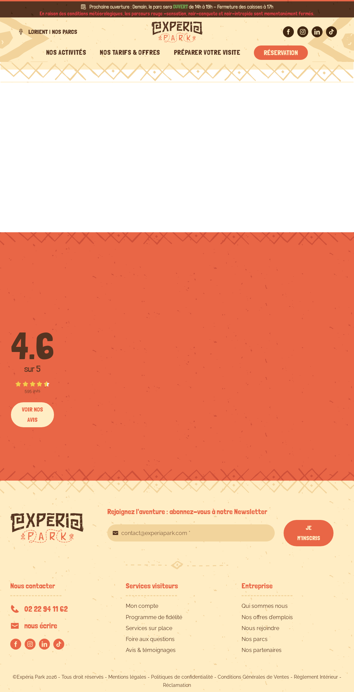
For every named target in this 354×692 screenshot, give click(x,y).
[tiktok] (331, 31)
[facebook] (288, 31)
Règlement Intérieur (316, 677)
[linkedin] (317, 31)
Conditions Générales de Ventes (253, 677)
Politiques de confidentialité (182, 677)
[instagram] (302, 31)
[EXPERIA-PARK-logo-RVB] (177, 24)
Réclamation (177, 685)
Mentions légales (127, 677)
